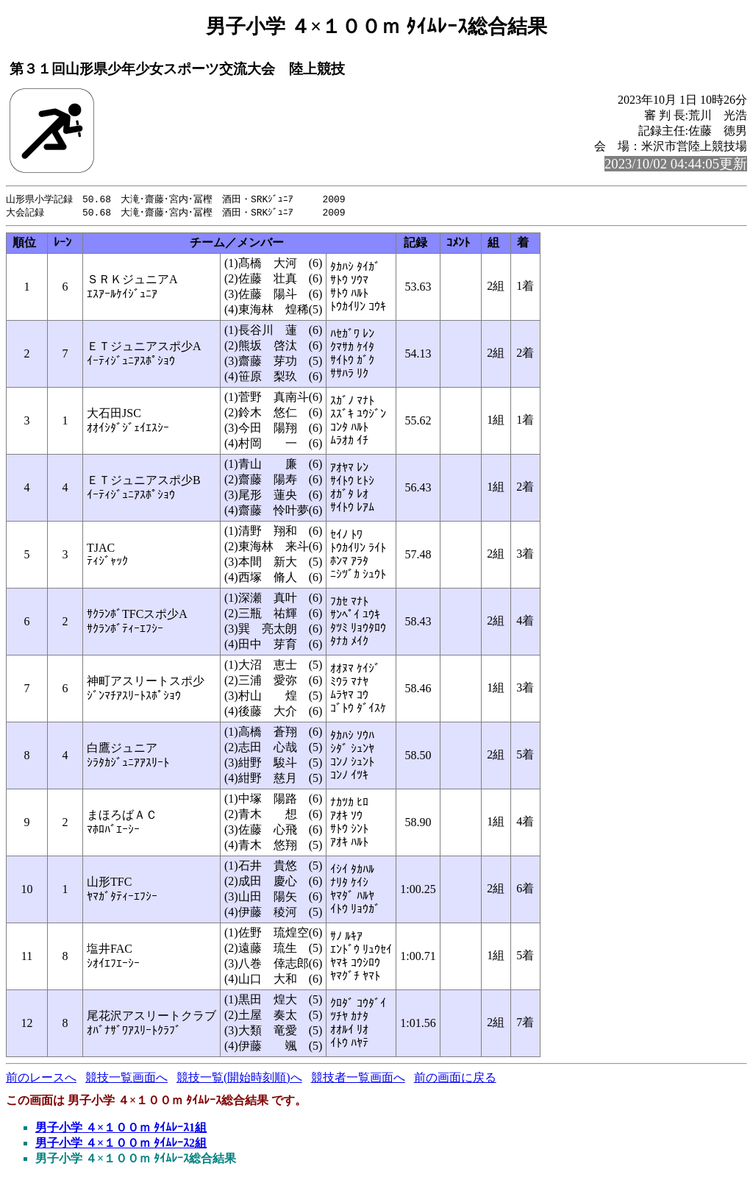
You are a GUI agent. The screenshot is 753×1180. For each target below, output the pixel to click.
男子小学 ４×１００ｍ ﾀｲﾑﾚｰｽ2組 (121, 1144)
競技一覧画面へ (126, 1079)
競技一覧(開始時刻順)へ (239, 1079)
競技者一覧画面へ (358, 1079)
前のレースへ (41, 1079)
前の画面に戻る (455, 1079)
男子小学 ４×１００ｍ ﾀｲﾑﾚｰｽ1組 (121, 1129)
